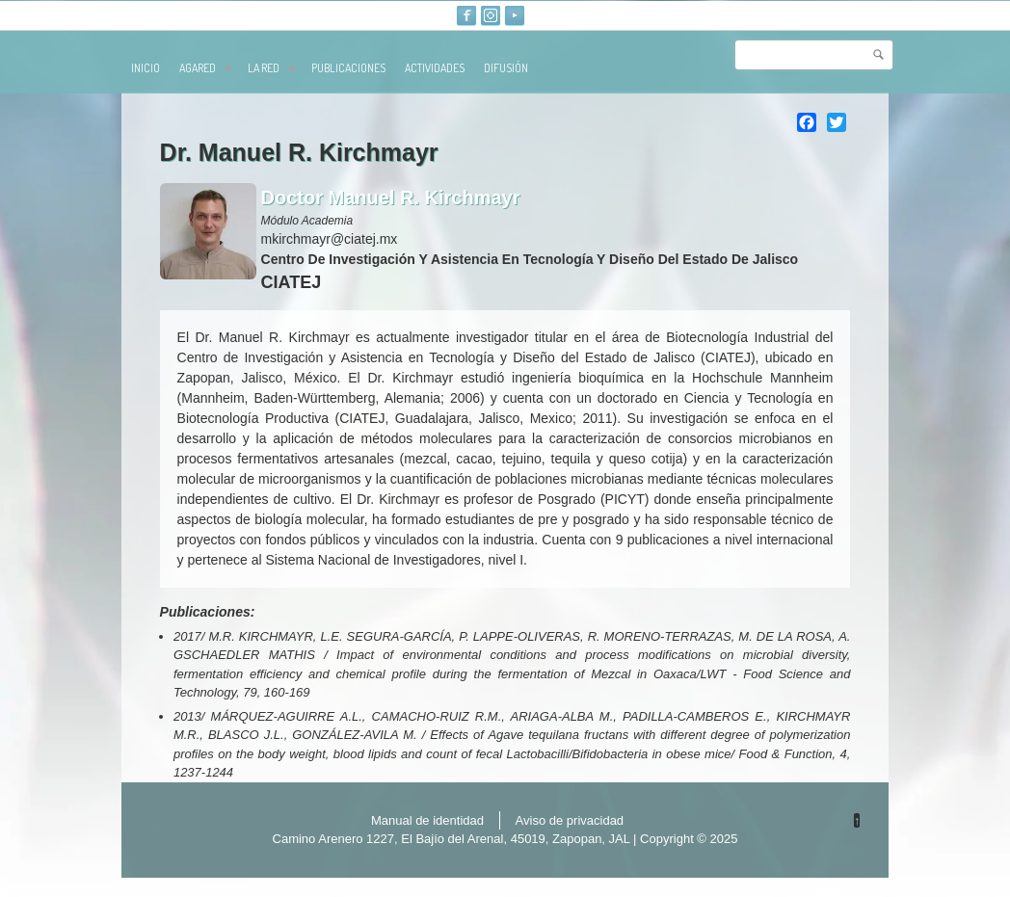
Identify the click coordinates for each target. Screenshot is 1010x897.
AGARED (205, 68)
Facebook (466, 15)
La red (272, 68)
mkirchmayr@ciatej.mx (329, 239)
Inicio (145, 68)
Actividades (435, 68)
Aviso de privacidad (570, 820)
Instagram (490, 15)
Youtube (514, 15)
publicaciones (348, 68)
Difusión (506, 68)
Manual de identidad (427, 820)
